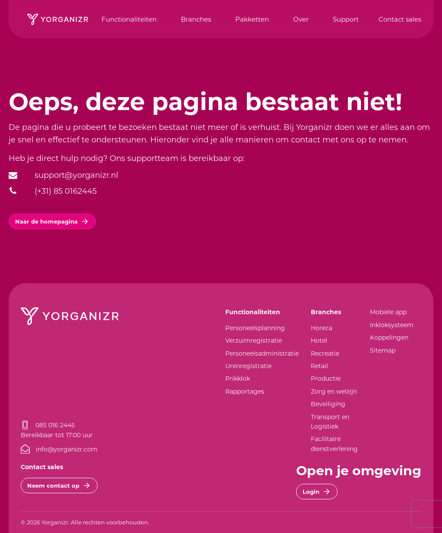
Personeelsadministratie (262, 353)
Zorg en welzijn (334, 391)
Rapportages (244, 391)
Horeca (321, 328)
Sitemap (382, 350)
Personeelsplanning (255, 328)
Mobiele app (388, 312)
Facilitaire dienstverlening (334, 443)
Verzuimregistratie (253, 340)
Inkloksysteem (392, 325)
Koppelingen (389, 337)
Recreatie (325, 353)
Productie (326, 378)
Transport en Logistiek (330, 421)
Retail (319, 366)
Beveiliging (328, 404)
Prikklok (237, 378)
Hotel (319, 340)
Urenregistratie (248, 366)
